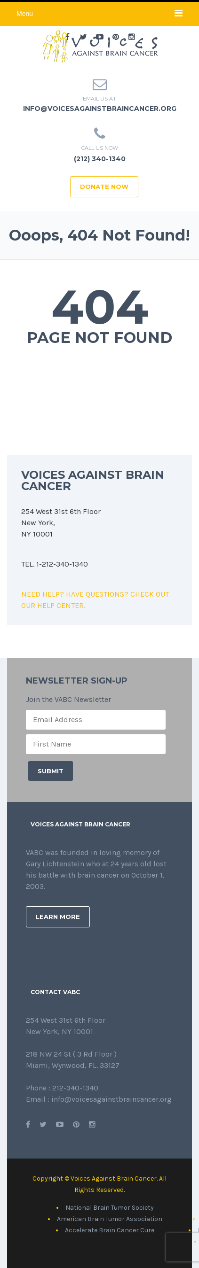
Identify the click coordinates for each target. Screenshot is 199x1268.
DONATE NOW (104, 186)
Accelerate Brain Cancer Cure (109, 1230)
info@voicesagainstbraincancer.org (99, 108)
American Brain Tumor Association (109, 1219)
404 (99, 306)
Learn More (58, 916)
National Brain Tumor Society (109, 1208)
